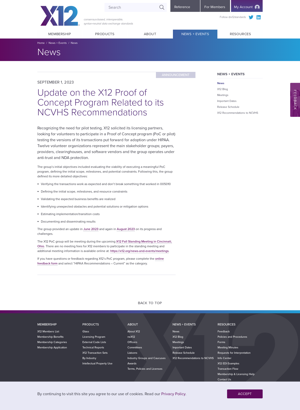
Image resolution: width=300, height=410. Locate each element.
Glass (85, 331)
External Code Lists (94, 342)
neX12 (131, 337)
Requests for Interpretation (234, 353)
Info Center (224, 358)
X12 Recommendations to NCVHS (237, 113)
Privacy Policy (173, 394)
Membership (59, 34)
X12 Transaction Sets (95, 353)
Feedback (224, 331)
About (150, 34)
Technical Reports (93, 347)
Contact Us (224, 379)
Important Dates (227, 101)
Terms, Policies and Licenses (144, 369)
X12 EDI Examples (228, 363)
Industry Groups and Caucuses (146, 358)
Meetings (222, 95)
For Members (214, 7)
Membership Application (52, 347)
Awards (132, 363)
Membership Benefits (50, 337)
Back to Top (150, 303)
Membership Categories (52, 342)
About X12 (133, 331)
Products (105, 34)
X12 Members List (48, 331)
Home (41, 43)
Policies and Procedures (232, 337)
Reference (182, 7)
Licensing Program (93, 337)
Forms (221, 342)
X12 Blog (222, 89)
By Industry (89, 358)
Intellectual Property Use (97, 363)
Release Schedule (228, 107)
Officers (132, 342)
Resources (240, 34)
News (74, 43)
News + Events (195, 34)
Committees (134, 347)
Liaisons (132, 353)
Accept (245, 394)
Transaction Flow (228, 369)
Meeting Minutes (228, 347)
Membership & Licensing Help (236, 374)
